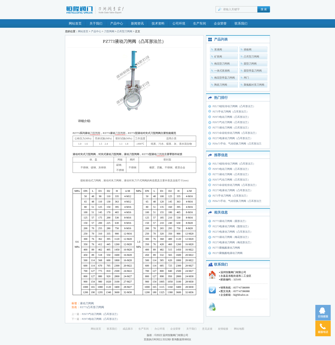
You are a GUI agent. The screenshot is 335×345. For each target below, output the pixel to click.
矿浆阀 (218, 56)
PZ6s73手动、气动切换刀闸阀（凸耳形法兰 (237, 143)
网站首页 (75, 23)
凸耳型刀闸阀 (124, 31)
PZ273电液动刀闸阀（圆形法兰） (231, 226)
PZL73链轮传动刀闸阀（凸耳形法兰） (234, 106)
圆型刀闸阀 (250, 63)
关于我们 (96, 23)
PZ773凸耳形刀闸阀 (92, 307)
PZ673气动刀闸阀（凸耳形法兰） (100, 314)
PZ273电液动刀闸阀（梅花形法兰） (233, 242)
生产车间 (199, 23)
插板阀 (247, 49)
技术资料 (158, 23)
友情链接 (223, 328)
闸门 (246, 77)
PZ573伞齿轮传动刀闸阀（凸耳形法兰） (235, 132)
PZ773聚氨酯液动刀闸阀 (226, 247)
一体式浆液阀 (222, 70)
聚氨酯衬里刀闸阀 (254, 84)
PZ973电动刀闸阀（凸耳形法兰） (100, 318)
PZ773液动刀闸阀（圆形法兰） (230, 221)
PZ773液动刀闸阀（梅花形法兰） (231, 237)
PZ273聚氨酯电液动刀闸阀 (227, 253)
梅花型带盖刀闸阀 (224, 77)
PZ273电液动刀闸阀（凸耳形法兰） (233, 138)
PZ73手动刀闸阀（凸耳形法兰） (231, 111)
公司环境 (178, 23)
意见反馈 (207, 328)
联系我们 (241, 23)
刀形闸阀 (120, 133)
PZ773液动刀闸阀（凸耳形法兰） (231, 127)
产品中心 (116, 23)
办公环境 (159, 328)
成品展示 (128, 328)
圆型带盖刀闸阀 (253, 70)
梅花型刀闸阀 (222, 63)
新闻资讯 (137, 23)
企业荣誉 (220, 23)
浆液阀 (218, 49)
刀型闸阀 (109, 31)
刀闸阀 (160, 154)
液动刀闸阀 (87, 303)
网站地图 (239, 328)
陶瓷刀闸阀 (220, 84)
